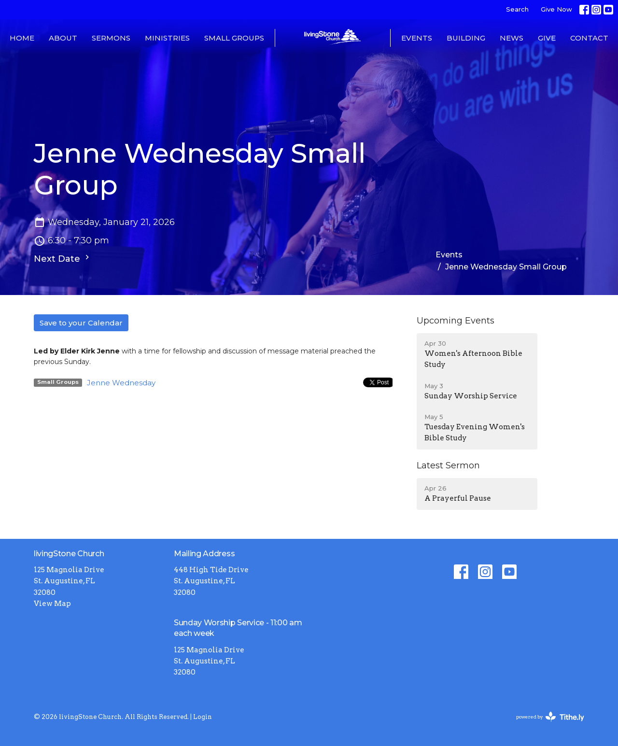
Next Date (63, 258)
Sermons (111, 37)
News (511, 37)
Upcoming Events (455, 320)
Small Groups (234, 37)
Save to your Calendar (81, 322)
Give (547, 37)
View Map (52, 603)
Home (22, 37)
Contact (589, 37)
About (63, 37)
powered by (550, 716)
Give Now (556, 9)
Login (202, 716)
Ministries (167, 37)
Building (466, 37)
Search (517, 9)
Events (416, 37)
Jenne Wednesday (121, 382)
